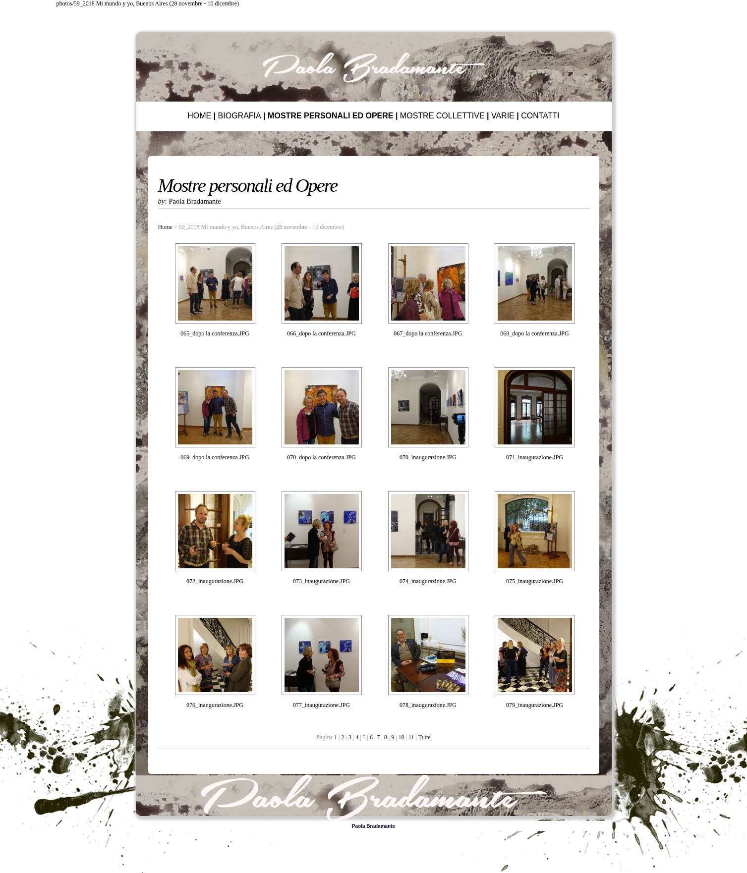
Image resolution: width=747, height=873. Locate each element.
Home (165, 226)
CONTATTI (540, 115)
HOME (199, 115)
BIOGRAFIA (239, 115)
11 (411, 737)
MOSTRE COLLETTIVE (442, 115)
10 (401, 737)
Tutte (424, 737)
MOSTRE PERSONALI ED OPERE (330, 115)
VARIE (503, 115)
